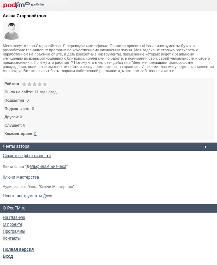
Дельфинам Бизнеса (46, 166)
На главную (14, 217)
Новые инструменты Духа (28, 196)
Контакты (12, 238)
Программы (14, 231)
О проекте (12, 224)
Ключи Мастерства (21, 177)
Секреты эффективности (27, 155)
